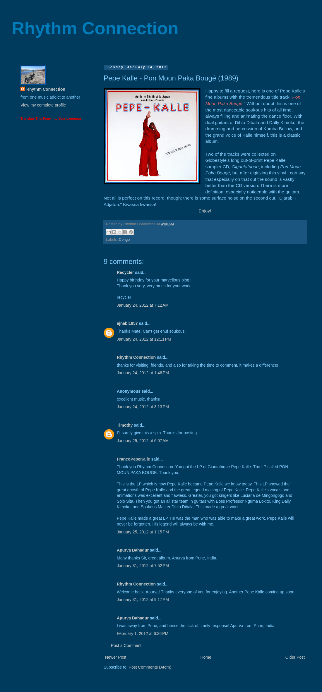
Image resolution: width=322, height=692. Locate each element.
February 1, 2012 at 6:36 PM (142, 633)
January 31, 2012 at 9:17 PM (143, 599)
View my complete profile (43, 105)
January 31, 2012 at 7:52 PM (143, 565)
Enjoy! (205, 210)
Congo (124, 240)
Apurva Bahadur (133, 550)
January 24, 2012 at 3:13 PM (143, 406)
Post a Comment (126, 645)
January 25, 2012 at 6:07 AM (143, 440)
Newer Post (115, 657)
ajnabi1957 (127, 323)
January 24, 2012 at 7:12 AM (143, 305)
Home (205, 657)
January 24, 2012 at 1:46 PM (143, 372)
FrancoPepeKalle (133, 459)
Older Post (295, 657)
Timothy (125, 425)
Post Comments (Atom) (150, 667)
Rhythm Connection (95, 28)
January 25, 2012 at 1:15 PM (143, 532)
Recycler (125, 272)
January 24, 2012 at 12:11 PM (144, 339)
